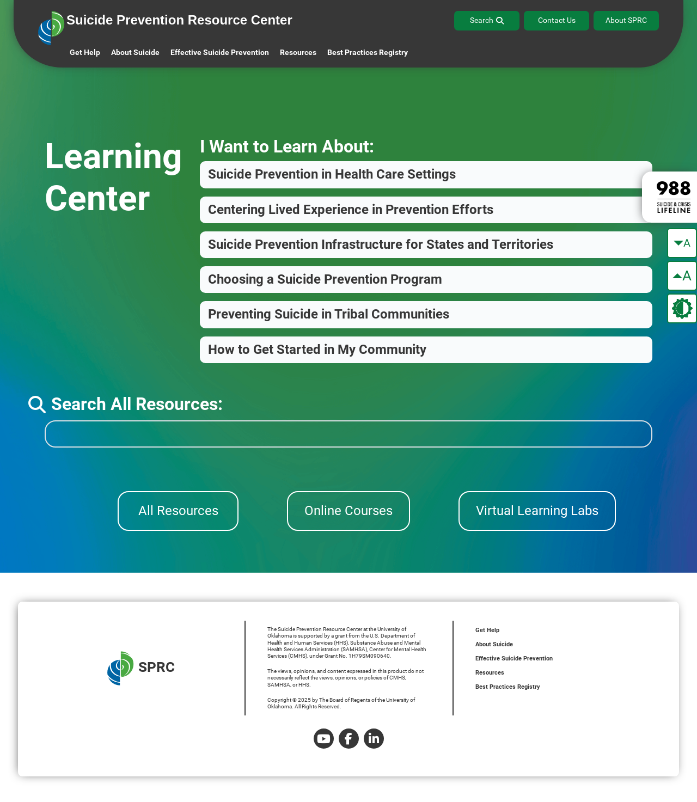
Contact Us (557, 20)
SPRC (141, 668)
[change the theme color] (682, 308)
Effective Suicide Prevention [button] (219, 52)
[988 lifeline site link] (669, 197)
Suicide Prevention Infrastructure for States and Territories (380, 244)
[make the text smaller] (682, 243)
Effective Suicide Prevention (514, 658)
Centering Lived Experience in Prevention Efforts (350, 209)
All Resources (178, 510)
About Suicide (135, 52)
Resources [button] (298, 52)
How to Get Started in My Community (317, 349)
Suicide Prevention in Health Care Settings (332, 174)
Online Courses (348, 510)
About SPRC (626, 20)
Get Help (85, 52)
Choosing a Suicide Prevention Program (325, 279)
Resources (489, 672)
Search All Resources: (125, 404)
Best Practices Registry (367, 52)
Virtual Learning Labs (537, 510)
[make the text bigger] (682, 276)
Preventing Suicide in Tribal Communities (328, 314)
